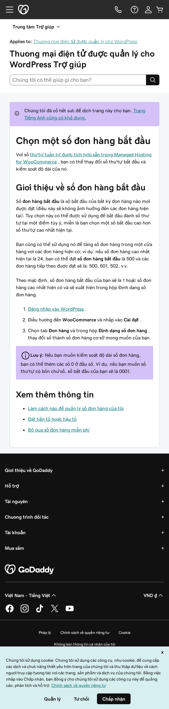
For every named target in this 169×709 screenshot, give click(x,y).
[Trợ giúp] (133, 9)
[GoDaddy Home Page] (30, 569)
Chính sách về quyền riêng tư (84, 632)
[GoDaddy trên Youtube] (69, 611)
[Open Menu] (7, 9)
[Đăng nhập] (148, 9)
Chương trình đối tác (27, 516)
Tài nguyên (16, 501)
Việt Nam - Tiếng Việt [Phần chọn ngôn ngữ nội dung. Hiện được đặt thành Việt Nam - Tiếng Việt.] (31, 595)
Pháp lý (45, 632)
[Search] (152, 80)
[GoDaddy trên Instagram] (24, 611)
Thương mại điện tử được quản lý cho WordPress (85, 41)
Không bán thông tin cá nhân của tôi (84, 644)
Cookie (125, 632)
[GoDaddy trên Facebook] (9, 611)
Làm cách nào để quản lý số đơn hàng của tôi (76, 408)
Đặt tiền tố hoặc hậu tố (52, 419)
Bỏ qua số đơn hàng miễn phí (58, 429)
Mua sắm (14, 548)
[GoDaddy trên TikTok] (39, 611)
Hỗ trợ (12, 485)
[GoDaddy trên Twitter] (54, 611)
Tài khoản (15, 532)
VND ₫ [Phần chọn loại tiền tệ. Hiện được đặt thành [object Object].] (153, 595)
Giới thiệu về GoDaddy (29, 470)
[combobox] (77, 80)
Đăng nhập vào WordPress (56, 308)
